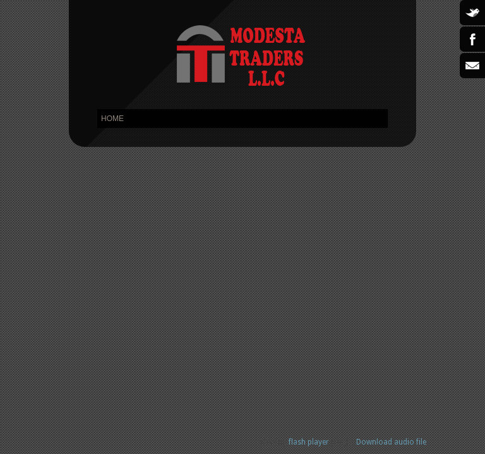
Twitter (472, 12)
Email (472, 65)
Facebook (472, 39)
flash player (309, 442)
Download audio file (391, 442)
